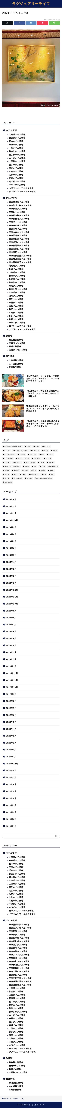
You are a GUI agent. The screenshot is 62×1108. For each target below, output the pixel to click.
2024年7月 (11, 541)
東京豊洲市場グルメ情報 (20, 259)
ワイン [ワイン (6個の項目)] (42, 462)
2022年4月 (11, 729)
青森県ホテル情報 (17, 138)
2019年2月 (11, 819)
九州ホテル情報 (16, 175)
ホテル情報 (11, 130)
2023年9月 (11, 611)
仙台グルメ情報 (16, 269)
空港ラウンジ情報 (17, 343)
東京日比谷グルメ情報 (19, 219)
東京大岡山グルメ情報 (19, 249)
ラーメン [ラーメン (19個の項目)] (7, 462)
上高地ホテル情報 (17, 161)
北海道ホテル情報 (17, 135)
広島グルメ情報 (16, 313)
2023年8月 (11, 617)
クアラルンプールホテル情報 (22, 192)
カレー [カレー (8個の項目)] (55, 450)
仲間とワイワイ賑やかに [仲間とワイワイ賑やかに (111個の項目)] (12, 466)
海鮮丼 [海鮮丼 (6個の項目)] (43, 470)
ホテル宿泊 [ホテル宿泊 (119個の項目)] (37, 458)
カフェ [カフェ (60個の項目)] (46, 450)
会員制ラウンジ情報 (18, 350)
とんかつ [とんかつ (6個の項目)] (47, 446)
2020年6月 (11, 784)
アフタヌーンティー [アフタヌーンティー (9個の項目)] (21, 450)
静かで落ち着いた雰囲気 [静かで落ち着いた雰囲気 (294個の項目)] (44, 478)
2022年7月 (11, 708)
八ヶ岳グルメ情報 (17, 293)
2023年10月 (12, 604)
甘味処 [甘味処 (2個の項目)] (23, 474)
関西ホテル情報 (16, 168)
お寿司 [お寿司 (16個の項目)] (37, 446)
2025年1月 (11, 513)
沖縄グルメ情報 (16, 319)
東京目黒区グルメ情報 (19, 246)
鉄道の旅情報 (15, 347)
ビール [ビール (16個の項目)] (51, 454)
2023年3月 (11, 652)
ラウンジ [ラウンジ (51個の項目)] (48, 458)
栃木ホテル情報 (16, 141)
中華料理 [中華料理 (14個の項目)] (51, 462)
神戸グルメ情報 (16, 309)
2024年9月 (11, 527)
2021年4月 (11, 749)
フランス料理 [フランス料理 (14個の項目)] (9, 458)
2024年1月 (11, 583)
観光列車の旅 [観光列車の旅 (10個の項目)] (18, 478)
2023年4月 (11, 645)
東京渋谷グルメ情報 (18, 236)
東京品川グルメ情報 (18, 222)
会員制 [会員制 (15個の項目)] (27, 466)
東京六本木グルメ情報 (19, 232)
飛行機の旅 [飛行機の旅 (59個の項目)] (8, 482)
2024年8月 (11, 534)
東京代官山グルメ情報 (19, 242)
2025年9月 (11, 499)
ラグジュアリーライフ (31, 3)
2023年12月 (12, 590)
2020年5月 (11, 791)
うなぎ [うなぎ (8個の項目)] (28, 446)
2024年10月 (12, 520)
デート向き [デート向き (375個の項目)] (32, 454)
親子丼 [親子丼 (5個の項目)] (7, 478)
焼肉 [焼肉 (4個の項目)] (15, 474)
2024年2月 (11, 576)
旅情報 (9, 336)
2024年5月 (11, 555)
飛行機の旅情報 (16, 340)
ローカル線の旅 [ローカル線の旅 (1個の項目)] (30, 462)
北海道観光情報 (16, 360)
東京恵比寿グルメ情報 (19, 239)
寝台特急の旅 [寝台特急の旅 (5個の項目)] (54, 466)
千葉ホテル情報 (16, 148)
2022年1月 (11, 743)
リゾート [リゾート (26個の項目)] (18, 462)
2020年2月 (11, 812)
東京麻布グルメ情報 (18, 225)
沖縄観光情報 (15, 367)
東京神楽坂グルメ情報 (19, 202)
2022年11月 (12, 680)
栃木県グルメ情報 (17, 279)
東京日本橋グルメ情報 (19, 215)
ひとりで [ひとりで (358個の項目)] (7, 450)
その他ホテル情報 (17, 182)
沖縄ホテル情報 (16, 178)
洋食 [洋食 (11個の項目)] (34, 470)
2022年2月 (11, 736)
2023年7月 (11, 624)
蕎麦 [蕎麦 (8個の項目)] (52, 474)
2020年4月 (11, 798)
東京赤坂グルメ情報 (18, 229)
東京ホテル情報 (16, 145)
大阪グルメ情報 (16, 306)
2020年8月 (11, 770)
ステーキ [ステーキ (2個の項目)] (22, 454)
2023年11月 (12, 597)
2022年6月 (11, 715)
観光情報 (10, 356)
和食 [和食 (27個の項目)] (35, 466)
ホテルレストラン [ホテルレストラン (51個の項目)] (23, 458)
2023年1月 (11, 666)
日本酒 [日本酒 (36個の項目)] (26, 470)
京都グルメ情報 (16, 303)
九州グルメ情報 (16, 316)
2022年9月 (11, 694)
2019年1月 (11, 826)
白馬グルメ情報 (16, 296)
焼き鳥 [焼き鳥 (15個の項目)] (7, 474)
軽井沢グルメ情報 (17, 282)
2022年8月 (11, 701)
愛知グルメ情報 (16, 299)
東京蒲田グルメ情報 (18, 252)
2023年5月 (11, 638)
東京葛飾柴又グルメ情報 (20, 262)
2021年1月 (11, 756)
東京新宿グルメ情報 (18, 209)
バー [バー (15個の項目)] (42, 454)
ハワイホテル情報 (17, 185)
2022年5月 (11, 722)
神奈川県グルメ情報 (18, 289)
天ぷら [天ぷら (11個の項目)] (43, 466)
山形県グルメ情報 (17, 272)
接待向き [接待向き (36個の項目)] (16, 470)
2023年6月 (11, 631)
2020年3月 (11, 805)
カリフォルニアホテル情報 (21, 188)
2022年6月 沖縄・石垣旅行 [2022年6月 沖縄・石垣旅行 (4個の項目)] (13, 446)
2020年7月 (11, 777)
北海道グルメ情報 (17, 266)
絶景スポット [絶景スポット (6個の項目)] (34, 474)
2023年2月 (11, 659)
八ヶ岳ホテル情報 (17, 158)
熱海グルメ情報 (16, 286)
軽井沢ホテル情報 (17, 155)
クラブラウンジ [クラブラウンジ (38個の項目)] (9, 454)
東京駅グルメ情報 (17, 212)
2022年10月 (12, 687)
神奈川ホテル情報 (17, 151)
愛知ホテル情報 (16, 165)
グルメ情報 (11, 198)
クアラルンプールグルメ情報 (22, 329)
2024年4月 (11, 562)
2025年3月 (11, 506)
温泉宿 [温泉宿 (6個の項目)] (51, 470)
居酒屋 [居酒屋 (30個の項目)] (7, 470)
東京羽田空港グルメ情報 (20, 256)
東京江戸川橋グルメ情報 (20, 205)
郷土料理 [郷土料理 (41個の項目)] (29, 478)
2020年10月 (12, 763)
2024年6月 (11, 548)
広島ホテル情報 (16, 171)
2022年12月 (12, 673)
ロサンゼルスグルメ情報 (20, 326)
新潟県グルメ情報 (17, 276)
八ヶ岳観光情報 (16, 364)
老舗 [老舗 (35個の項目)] (44, 474)
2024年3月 (11, 569)
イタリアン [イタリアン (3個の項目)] (35, 450)
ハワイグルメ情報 (17, 323)
